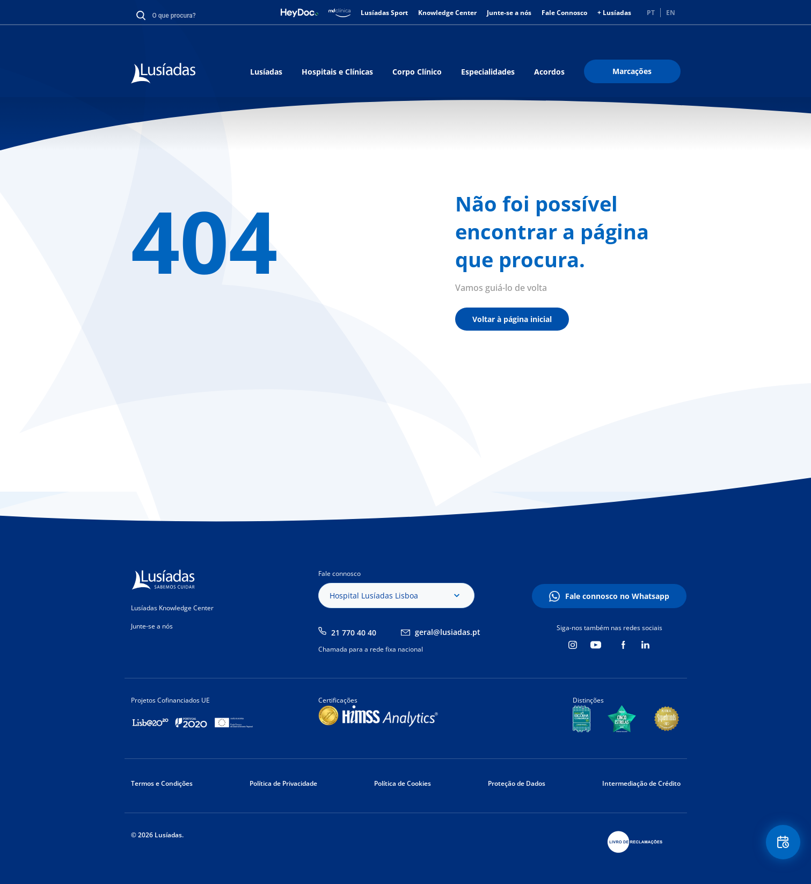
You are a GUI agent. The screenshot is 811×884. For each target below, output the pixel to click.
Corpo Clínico (417, 72)
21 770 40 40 (353, 632)
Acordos (549, 72)
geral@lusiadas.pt (447, 632)
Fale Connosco (564, 12)
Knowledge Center (447, 12)
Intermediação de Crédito (641, 783)
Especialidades (488, 72)
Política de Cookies (402, 783)
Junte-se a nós (509, 12)
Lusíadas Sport (384, 12)
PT (651, 12)
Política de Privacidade (283, 783)
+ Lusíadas (614, 12)
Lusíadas (266, 72)
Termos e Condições (162, 783)
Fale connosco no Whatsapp (617, 596)
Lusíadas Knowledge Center (172, 607)
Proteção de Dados (516, 783)
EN (670, 12)
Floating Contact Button (781, 844)
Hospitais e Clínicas (337, 72)
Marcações (632, 71)
